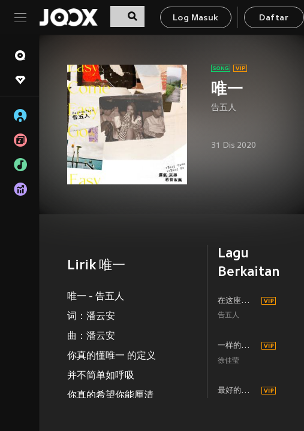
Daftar (273, 18)
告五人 (223, 108)
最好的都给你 (238, 391)
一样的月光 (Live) (238, 346)
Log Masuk (196, 18)
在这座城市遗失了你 (238, 301)
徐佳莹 (228, 361)
